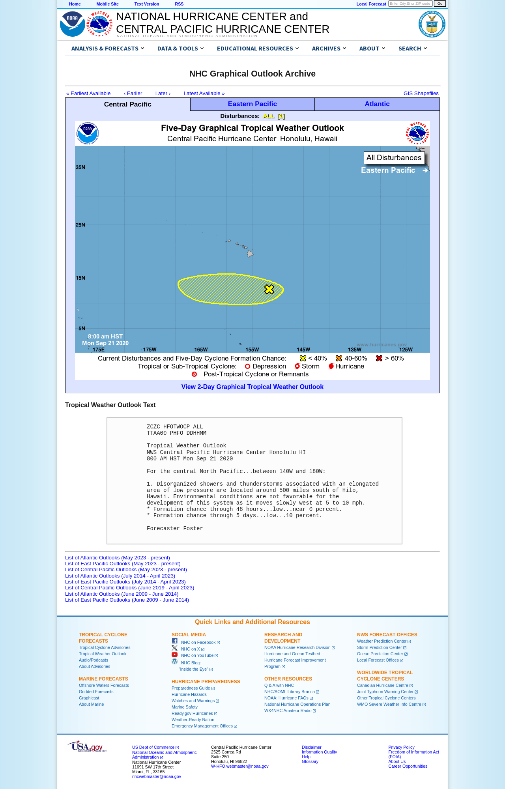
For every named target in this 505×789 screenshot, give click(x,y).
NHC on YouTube (192, 655)
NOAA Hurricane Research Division (297, 647)
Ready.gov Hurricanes (192, 713)
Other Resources (288, 679)
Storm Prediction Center (379, 647)
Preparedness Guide (191, 688)
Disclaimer (312, 747)
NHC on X (186, 649)
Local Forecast (371, 4)
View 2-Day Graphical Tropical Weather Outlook (252, 386)
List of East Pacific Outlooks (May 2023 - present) (123, 564)
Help (306, 756)
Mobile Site (108, 4)
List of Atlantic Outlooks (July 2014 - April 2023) (120, 576)
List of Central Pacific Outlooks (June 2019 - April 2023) (129, 588)
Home (75, 4)
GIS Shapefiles (421, 93)
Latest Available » (204, 93)
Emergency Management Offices (202, 726)
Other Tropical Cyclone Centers (386, 698)
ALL (268, 115)
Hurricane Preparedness (206, 681)
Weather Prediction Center (381, 641)
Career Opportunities (407, 766)
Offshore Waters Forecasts (104, 685)
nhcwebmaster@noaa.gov (156, 776)
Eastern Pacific (252, 104)
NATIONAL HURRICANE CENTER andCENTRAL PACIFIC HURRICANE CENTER (222, 22)
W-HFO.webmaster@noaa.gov (240, 766)
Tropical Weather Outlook (102, 653)
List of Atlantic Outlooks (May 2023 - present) (117, 558)
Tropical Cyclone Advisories (105, 647)
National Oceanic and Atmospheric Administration (187, 36)
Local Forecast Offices (378, 660)
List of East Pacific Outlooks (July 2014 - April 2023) (125, 582)
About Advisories (94, 666)
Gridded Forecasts (96, 691)
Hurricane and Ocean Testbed (292, 653)
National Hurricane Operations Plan (297, 704)
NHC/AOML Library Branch (289, 691)
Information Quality (319, 752)
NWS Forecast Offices (387, 635)
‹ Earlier (133, 93)
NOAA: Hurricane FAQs (286, 698)
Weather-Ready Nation (193, 719)
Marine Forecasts (103, 679)
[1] (280, 115)
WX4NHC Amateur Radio (288, 710)
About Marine (91, 704)
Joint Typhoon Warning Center (385, 691)
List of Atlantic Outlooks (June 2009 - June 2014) (121, 594)
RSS (179, 4)
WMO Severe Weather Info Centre (389, 704)
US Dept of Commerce (153, 747)
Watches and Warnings (193, 700)
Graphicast (89, 698)
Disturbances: (240, 115)
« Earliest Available (88, 93)
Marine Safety (185, 707)
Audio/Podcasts (93, 660)
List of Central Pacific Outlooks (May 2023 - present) (126, 569)
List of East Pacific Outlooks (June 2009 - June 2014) (127, 600)
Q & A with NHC (279, 685)
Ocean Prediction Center (380, 653)
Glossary (310, 761)
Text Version (147, 4)
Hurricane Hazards (189, 694)
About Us (397, 761)
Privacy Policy (401, 747)
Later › (163, 93)
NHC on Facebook (194, 642)
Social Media (189, 635)
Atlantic (377, 104)
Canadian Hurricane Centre (382, 685)
